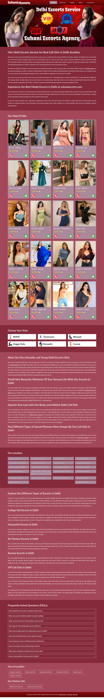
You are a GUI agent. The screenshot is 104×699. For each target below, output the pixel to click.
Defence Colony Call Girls (62, 473)
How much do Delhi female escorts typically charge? (25, 638)
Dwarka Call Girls (59, 460)
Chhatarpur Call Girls (83, 469)
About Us (63, 2)
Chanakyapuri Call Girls (61, 469)
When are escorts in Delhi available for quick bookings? (26, 617)
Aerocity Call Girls (15, 460)
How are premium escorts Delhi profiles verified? (24, 648)
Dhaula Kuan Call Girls (39, 480)
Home (53, 2)
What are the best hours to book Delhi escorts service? (26, 623)
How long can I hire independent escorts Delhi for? (25, 628)
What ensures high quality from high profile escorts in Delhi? (28, 633)
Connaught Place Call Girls (18, 465)
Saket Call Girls (59, 465)
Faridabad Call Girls (63, 674)
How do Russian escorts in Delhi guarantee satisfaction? (26, 643)
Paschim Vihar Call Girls (61, 480)
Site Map (69, 696)
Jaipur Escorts (77, 674)
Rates (81, 2)
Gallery (72, 2)
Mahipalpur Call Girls (38, 460)
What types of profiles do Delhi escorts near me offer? (26, 653)
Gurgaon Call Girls (15, 674)
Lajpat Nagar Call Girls (83, 465)
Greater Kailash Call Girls (17, 469)
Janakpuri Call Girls (83, 480)
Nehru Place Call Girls (16, 480)
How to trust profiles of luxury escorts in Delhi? (24, 658)
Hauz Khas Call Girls (83, 473)
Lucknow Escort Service (34, 688)
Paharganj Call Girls (83, 460)
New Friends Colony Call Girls (41, 474)
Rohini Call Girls (14, 484)
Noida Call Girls (30, 674)
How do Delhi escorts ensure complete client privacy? (26, 612)
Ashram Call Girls (82, 484)
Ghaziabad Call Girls (46, 674)
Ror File (75, 696)
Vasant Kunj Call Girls (16, 473)
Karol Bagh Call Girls (38, 465)
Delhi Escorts (62, 696)
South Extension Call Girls (40, 469)
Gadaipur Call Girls (15, 677)
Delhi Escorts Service (16, 688)
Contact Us (90, 2)
